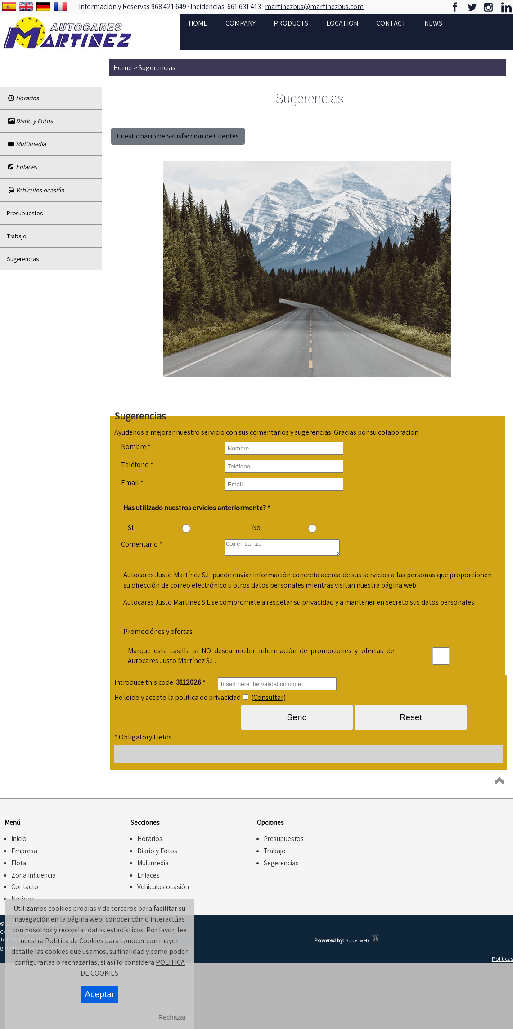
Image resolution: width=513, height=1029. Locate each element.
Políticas (502, 961)
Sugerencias (23, 258)
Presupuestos (25, 213)
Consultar (268, 700)
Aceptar (99, 994)
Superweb (357, 943)
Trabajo (17, 236)
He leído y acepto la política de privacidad (177, 700)
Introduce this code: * (160, 685)
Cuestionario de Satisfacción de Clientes (178, 136)
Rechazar (172, 1017)
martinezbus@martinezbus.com (314, 6)
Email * (132, 482)
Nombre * (136, 446)
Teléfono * (137, 464)
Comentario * (141, 544)
